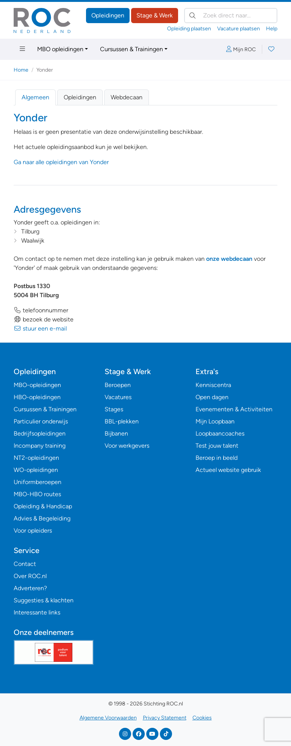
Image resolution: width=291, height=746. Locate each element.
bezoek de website (44, 319)
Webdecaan (126, 97)
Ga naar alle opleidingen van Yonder (61, 162)
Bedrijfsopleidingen (40, 433)
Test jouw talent (217, 445)
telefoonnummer (41, 310)
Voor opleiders (33, 530)
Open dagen (212, 397)
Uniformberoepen (37, 482)
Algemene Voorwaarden (108, 718)
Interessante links (37, 612)
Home (21, 70)
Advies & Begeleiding (42, 518)
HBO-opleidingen (37, 397)
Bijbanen (116, 433)
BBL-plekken (122, 421)
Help (271, 28)
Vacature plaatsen (238, 28)
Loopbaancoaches (220, 433)
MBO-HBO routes (37, 494)
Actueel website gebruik (228, 469)
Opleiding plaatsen (189, 28)
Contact (25, 563)
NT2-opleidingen (36, 457)
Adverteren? (30, 588)
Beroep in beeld (217, 457)
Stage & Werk (154, 15)
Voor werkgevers (127, 445)
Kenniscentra (213, 385)
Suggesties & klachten (44, 600)
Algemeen (35, 97)
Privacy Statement (164, 718)
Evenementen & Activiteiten (234, 409)
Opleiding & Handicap (43, 506)
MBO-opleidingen (37, 385)
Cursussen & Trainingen (131, 49)
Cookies (202, 718)
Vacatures (118, 397)
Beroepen (118, 385)
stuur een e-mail (40, 328)
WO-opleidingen (36, 469)
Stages (114, 409)
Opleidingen (107, 15)
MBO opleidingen (60, 49)
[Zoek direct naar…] (230, 15)
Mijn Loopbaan (215, 421)
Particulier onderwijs (41, 421)
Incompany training (40, 445)
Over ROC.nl (30, 576)
